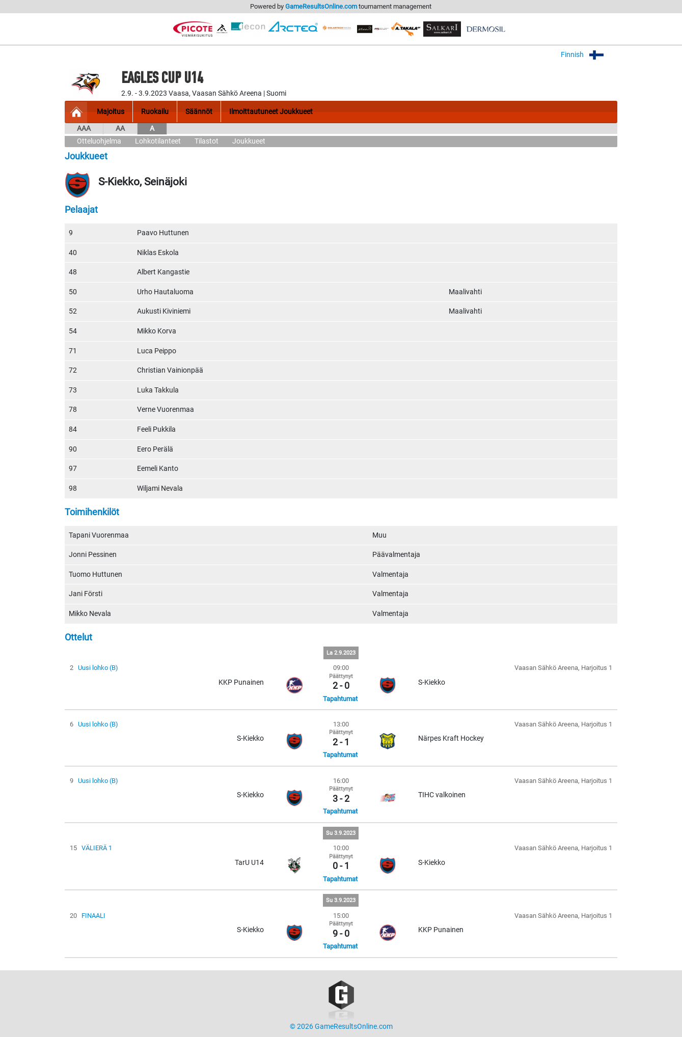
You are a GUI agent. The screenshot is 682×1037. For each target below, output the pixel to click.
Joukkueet (248, 141)
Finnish (589, 54)
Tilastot (207, 141)
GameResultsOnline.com (321, 6)
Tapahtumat (340, 699)
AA (120, 128)
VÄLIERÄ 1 (96, 848)
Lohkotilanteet (158, 141)
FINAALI (93, 915)
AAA (84, 128)
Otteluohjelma (99, 141)
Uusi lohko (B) (98, 667)
